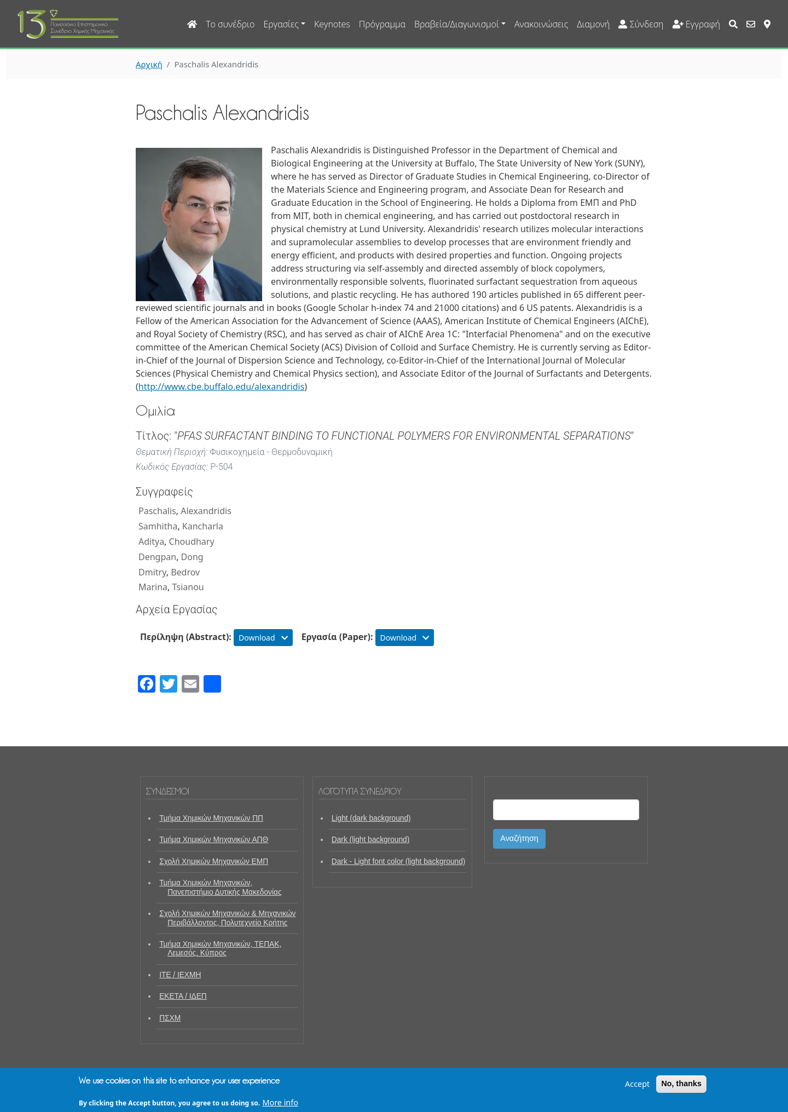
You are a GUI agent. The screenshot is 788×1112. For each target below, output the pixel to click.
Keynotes (332, 24)
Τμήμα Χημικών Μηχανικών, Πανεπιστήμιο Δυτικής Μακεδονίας (220, 887)
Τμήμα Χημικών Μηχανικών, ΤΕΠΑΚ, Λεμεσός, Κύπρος (220, 948)
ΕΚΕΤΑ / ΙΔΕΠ (183, 996)
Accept (637, 1087)
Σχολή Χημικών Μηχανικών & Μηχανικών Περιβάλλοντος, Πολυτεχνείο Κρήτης (227, 917)
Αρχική (149, 64)
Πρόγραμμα (382, 24)
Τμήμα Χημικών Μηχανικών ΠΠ (211, 818)
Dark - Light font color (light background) (399, 861)
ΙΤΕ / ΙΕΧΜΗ (180, 975)
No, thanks (681, 1086)
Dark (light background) (370, 840)
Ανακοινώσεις (541, 24)
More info (280, 1106)
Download (263, 637)
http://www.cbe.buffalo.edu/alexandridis (221, 387)
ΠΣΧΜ (170, 1018)
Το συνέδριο (230, 24)
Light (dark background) (371, 818)
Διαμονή (593, 24)
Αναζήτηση (519, 838)
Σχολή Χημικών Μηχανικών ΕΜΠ (213, 861)
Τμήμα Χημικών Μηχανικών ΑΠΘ (213, 840)
